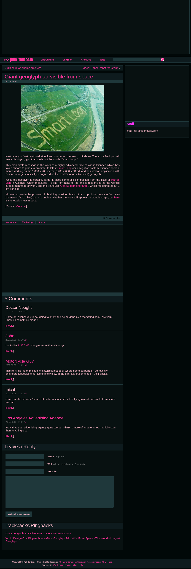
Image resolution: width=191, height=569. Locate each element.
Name (55, 456)
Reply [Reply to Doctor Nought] (9, 325)
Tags (102, 59)
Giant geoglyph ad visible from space (49, 76)
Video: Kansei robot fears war (100, 67)
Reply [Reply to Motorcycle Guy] (9, 379)
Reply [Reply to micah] (9, 407)
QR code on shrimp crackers (24, 67)
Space (41, 222)
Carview (21, 206)
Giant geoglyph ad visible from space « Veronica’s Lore (38, 533)
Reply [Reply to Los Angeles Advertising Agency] (9, 436)
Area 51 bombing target (74, 185)
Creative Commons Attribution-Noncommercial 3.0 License (85, 562)
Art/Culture (47, 59)
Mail (66, 463)
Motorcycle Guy (20, 361)
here (117, 197)
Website (52, 471)
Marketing (27, 222)
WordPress (58, 565)
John (10, 335)
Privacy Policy (71, 565)
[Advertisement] (56, 26)
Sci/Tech (67, 59)
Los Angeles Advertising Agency (34, 418)
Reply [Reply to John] (9, 350)
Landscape (11, 222)
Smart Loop (64, 167)
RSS (81, 565)
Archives (86, 59)
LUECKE (23, 345)
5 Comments (111, 218)
